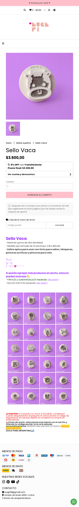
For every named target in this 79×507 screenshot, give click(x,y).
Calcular (59, 225)
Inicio (9, 143)
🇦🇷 (32, 430)
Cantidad (10, 182)
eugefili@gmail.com (13, 492)
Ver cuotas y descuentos (21, 174)
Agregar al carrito (39, 195)
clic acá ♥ (53, 279)
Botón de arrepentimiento (16, 498)
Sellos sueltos (23, 143)
